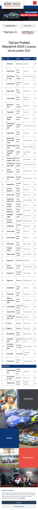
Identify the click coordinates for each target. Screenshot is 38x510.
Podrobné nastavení (19, 506)
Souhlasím (19, 502)
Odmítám (23, 498)
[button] (35, 31)
